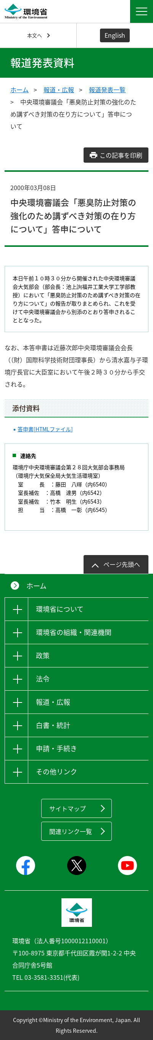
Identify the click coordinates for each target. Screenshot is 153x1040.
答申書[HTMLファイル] (45, 429)
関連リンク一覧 (70, 831)
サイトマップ (67, 808)
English (115, 35)
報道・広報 (58, 89)
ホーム (19, 89)
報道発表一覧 (107, 89)
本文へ (34, 35)
